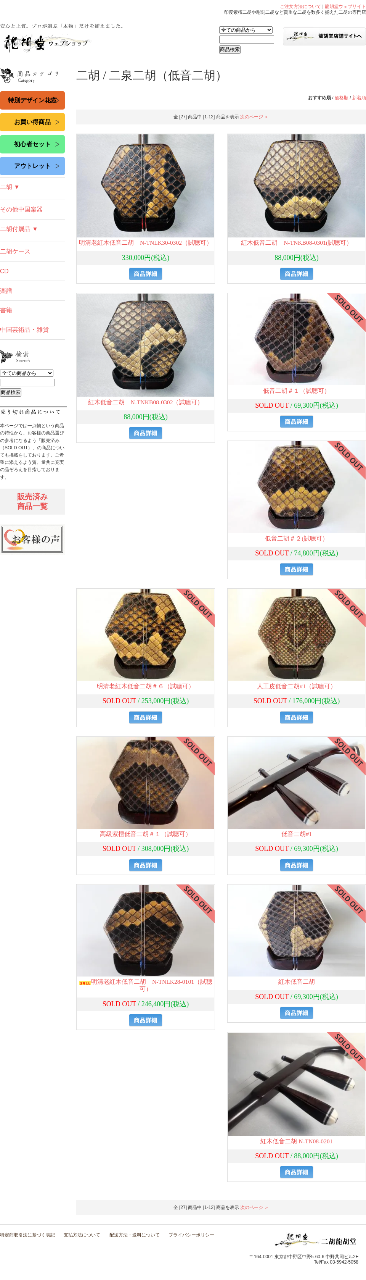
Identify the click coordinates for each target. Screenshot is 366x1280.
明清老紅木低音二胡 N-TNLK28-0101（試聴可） (145, 985)
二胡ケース (15, 251)
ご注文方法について (300, 6)
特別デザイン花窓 (32, 100)
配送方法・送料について (134, 1235)
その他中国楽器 (21, 209)
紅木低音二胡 (296, 981)
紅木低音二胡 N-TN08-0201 (296, 1141)
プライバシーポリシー (191, 1235)
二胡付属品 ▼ (19, 229)
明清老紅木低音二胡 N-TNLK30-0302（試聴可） (145, 242)
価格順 (341, 97)
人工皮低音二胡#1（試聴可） (296, 686)
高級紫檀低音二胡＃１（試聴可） (145, 834)
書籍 (6, 310)
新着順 (359, 97)
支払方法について (82, 1235)
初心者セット (32, 144)
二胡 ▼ (10, 187)
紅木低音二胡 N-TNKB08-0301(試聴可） (296, 242)
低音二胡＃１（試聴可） (296, 390)
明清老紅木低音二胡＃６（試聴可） (145, 686)
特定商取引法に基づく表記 (27, 1235)
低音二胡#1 (296, 834)
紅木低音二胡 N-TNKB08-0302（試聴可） (146, 402)
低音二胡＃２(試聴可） (296, 538)
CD (4, 271)
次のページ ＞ (254, 116)
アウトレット (32, 166)
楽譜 (6, 290)
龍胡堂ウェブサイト (345, 6)
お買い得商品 (32, 122)
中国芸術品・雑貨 (24, 329)
